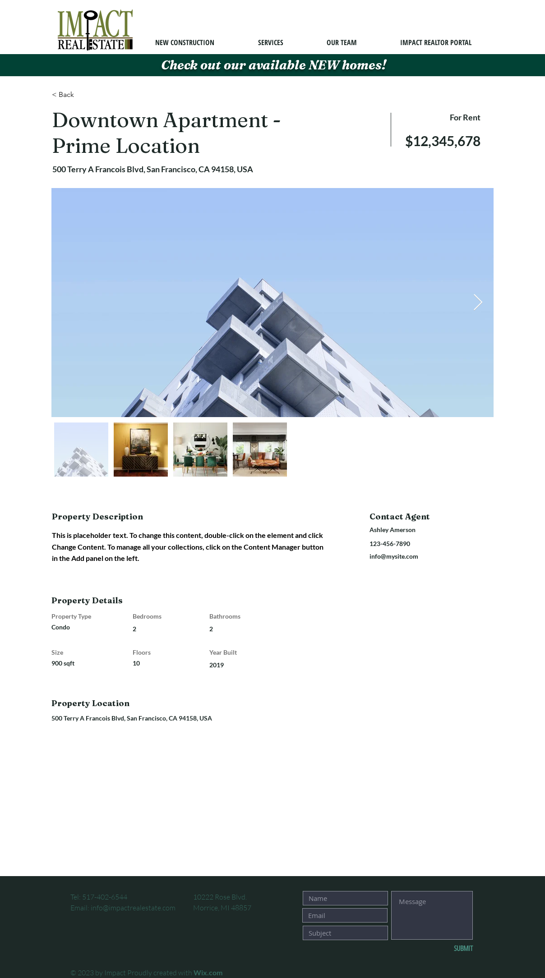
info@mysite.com (393, 556)
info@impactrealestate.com (133, 907)
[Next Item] (478, 303)
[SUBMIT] (443, 948)
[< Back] (84, 95)
